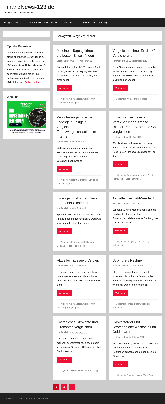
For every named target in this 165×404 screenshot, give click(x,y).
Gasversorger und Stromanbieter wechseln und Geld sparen (134, 327)
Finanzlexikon (133, 304)
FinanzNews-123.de (28, 7)
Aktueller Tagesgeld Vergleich (79, 260)
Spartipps (145, 304)
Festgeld (131, 241)
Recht (74, 180)
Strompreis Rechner (128, 260)
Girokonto (88, 370)
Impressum (70, 22)
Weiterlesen (64, 88)
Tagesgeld (74, 102)
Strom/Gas (118, 307)
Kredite (143, 175)
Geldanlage (62, 102)
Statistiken (93, 180)
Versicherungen (140, 99)
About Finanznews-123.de (42, 22)
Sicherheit (82, 180)
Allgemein (65, 99)
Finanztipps (76, 99)
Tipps (122, 179)
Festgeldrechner (12, 22)
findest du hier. (33, 82)
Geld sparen (89, 99)
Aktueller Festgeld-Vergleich (134, 198)
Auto (129, 99)
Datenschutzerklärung (95, 22)
